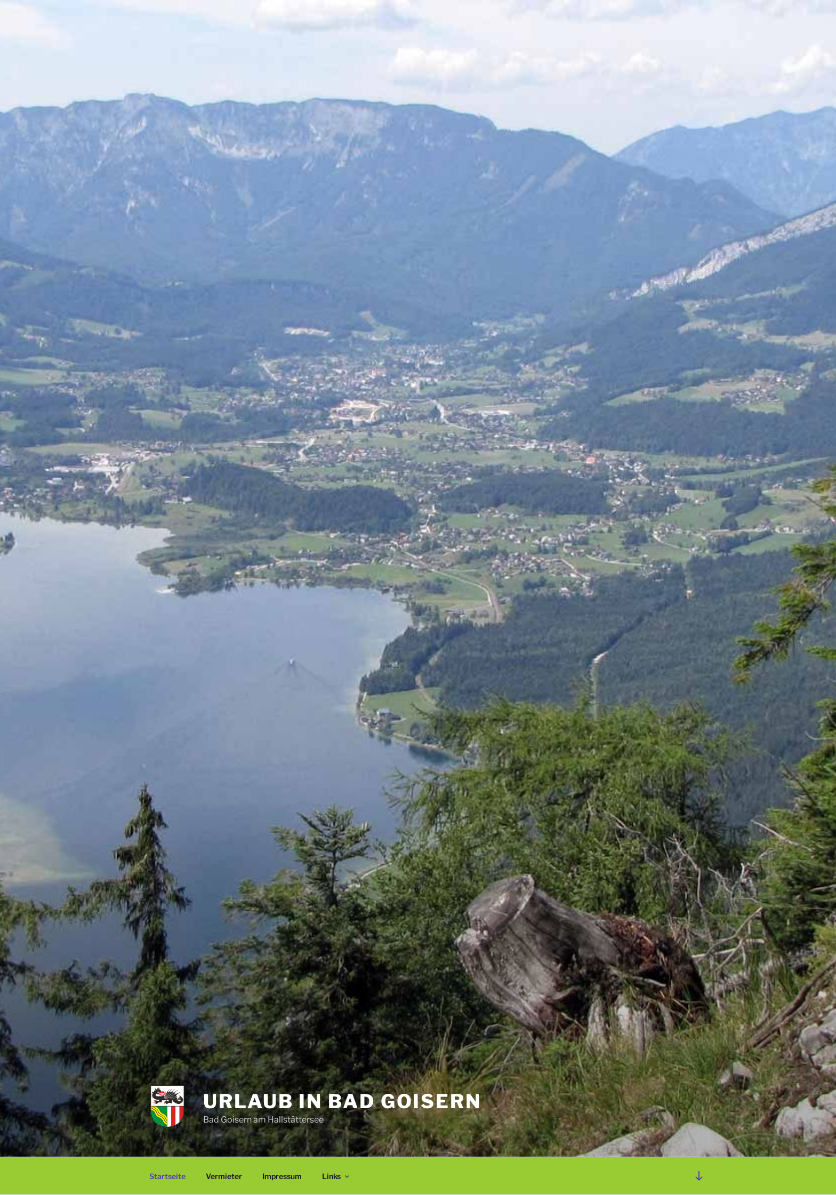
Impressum (282, 1176)
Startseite (167, 1176)
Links (336, 1176)
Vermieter (224, 1176)
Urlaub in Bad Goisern (342, 1101)
